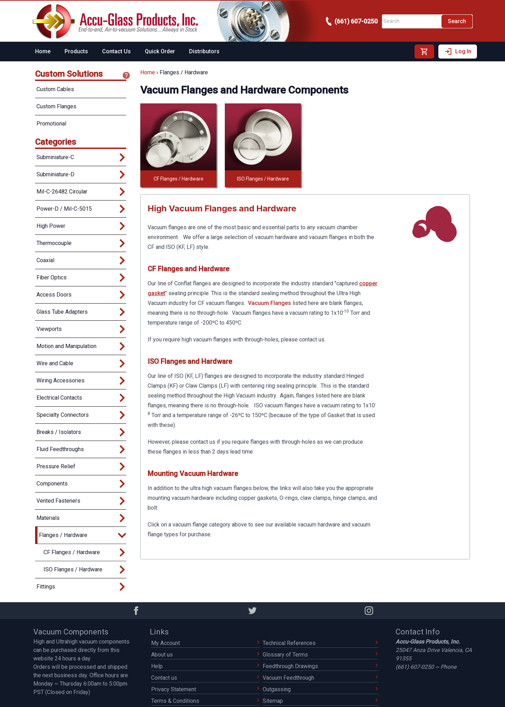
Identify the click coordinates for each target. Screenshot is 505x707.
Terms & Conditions (205, 701)
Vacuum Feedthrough (320, 677)
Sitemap (320, 701)
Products (76, 51)
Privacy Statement (205, 689)
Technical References (320, 643)
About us (205, 654)
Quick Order (160, 51)
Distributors (204, 51)
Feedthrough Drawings (320, 666)
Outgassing (320, 689)
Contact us (205, 677)
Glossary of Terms (320, 654)
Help (205, 666)
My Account (205, 643)
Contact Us (116, 51)
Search (457, 21)
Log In (457, 51)
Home (42, 51)
